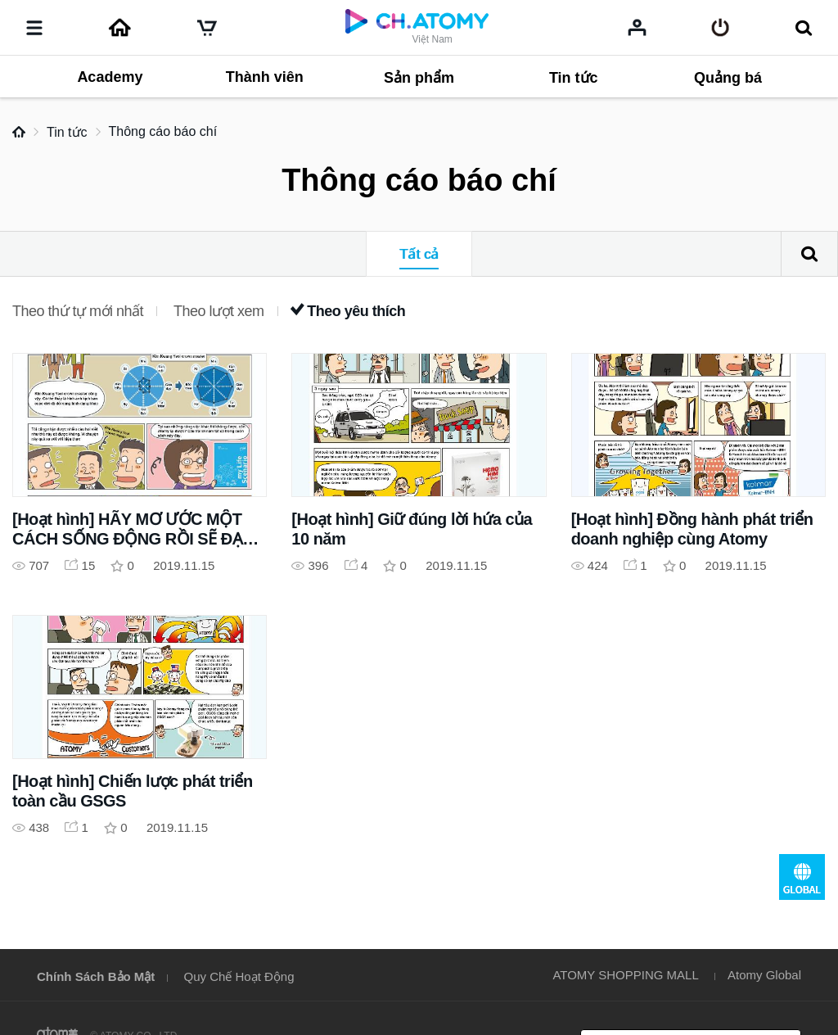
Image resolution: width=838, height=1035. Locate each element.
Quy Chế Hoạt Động (239, 976)
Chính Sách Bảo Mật (96, 976)
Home (18, 132)
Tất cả (419, 254)
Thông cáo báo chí (163, 131)
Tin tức (67, 132)
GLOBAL (802, 877)
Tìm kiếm (809, 254)
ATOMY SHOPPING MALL (625, 975)
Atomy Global (764, 975)
